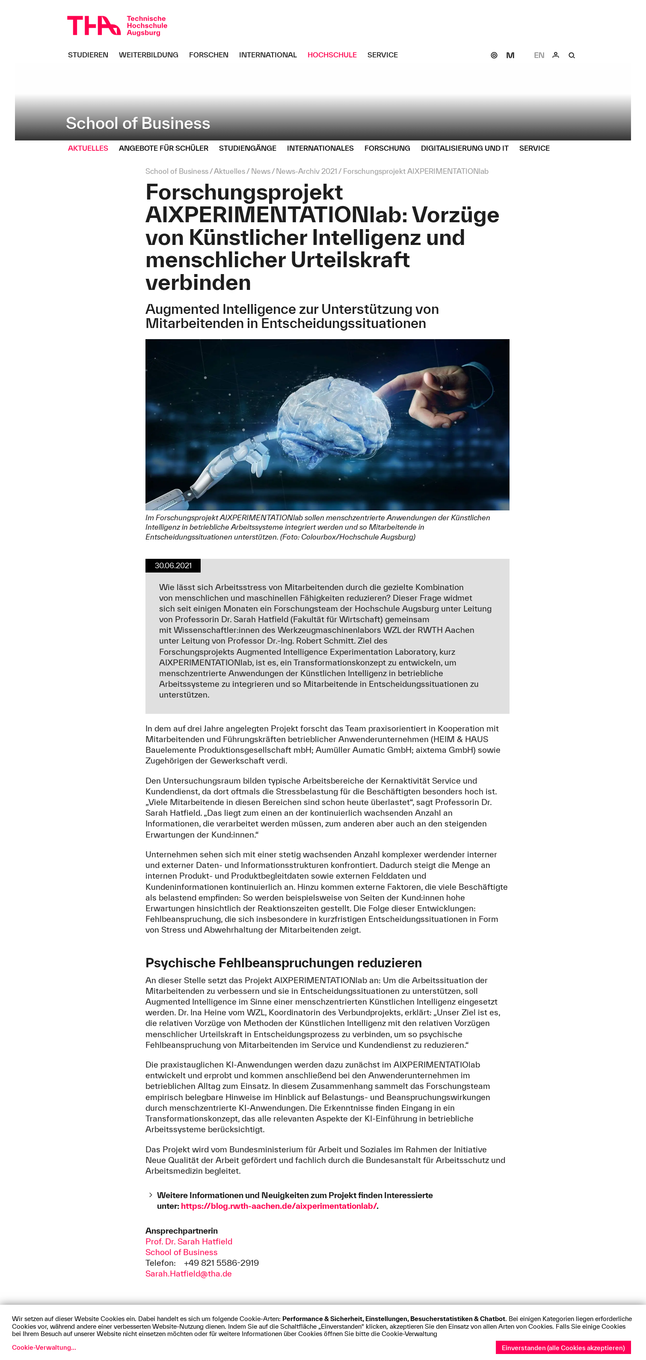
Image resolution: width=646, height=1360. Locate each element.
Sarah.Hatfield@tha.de (188, 1273)
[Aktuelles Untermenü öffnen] (91, 148)
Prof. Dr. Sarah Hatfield (188, 1241)
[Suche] (572, 55)
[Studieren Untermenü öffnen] (91, 55)
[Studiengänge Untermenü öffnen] (251, 148)
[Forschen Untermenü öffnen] (212, 55)
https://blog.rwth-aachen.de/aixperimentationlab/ (278, 1206)
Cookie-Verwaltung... (44, 1347)
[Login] (556, 55)
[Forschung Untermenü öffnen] (390, 148)
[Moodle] (510, 55)
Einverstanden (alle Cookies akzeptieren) (563, 1347)
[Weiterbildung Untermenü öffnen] (152, 55)
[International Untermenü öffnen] (271, 55)
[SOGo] (494, 55)
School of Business (181, 1252)
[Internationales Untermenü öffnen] (323, 148)
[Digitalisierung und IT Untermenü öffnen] (468, 148)
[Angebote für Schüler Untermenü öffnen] (167, 148)
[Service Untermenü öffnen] (385, 55)
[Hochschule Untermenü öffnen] (335, 55)
